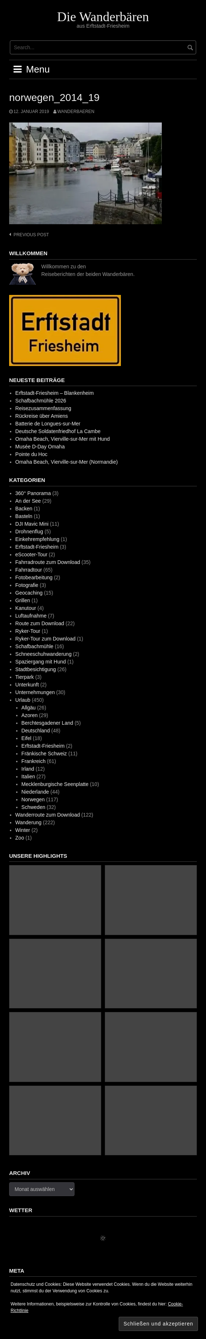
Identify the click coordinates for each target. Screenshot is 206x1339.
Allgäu (29, 708)
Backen (24, 508)
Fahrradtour (28, 570)
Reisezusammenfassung (43, 408)
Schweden (33, 807)
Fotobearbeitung (34, 577)
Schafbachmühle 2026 (40, 401)
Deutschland (36, 730)
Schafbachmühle (34, 646)
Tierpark (24, 677)
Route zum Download (39, 623)
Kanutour (25, 608)
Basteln (24, 516)
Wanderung (28, 822)
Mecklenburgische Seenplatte (55, 784)
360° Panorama (33, 493)
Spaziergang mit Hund (40, 662)
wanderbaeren (75, 111)
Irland (28, 769)
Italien (28, 776)
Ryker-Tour (27, 631)
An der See (28, 501)
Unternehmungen (35, 692)
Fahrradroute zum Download (47, 562)
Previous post (31, 234)
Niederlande (35, 792)
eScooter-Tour (31, 554)
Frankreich (34, 761)
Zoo (19, 838)
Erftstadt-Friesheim (36, 547)
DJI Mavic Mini (32, 524)
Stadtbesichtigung (35, 669)
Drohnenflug (29, 531)
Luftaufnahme (31, 616)
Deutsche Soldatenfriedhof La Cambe (57, 431)
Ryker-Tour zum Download (45, 639)
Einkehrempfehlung (37, 539)
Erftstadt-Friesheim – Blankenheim (54, 393)
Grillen (22, 600)
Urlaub (22, 700)
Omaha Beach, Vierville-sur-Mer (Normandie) (66, 462)
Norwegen (33, 799)
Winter (22, 830)
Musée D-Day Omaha (40, 446)
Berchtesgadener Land (47, 723)
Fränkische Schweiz (44, 753)
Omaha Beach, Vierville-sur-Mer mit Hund (62, 439)
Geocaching (29, 593)
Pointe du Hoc (31, 454)
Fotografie (26, 585)
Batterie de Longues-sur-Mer (47, 424)
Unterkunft (27, 685)
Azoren (30, 715)
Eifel (26, 738)
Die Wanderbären (103, 16)
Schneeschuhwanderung (43, 654)
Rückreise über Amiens (41, 416)
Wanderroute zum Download (47, 815)
